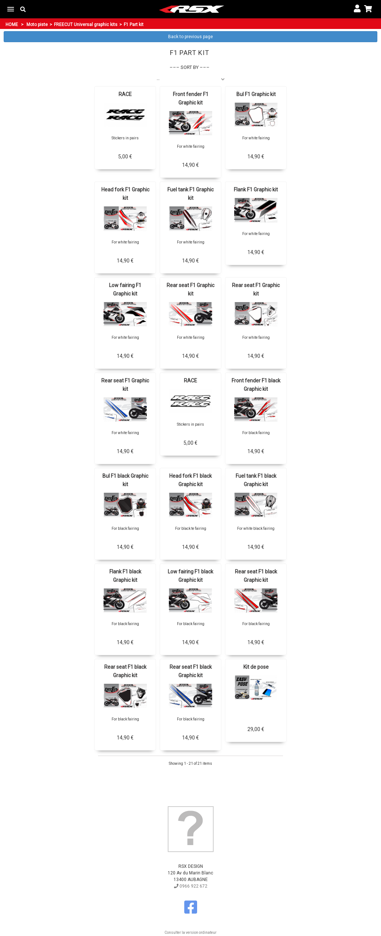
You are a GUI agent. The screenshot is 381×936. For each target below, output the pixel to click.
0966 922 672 (190, 886)
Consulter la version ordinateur (190, 933)
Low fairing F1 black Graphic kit (190, 576)
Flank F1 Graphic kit (256, 189)
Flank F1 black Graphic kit (125, 576)
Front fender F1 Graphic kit (190, 98)
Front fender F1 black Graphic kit (256, 385)
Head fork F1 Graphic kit (125, 194)
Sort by (190, 67)
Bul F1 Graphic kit (256, 94)
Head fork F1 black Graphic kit (190, 480)
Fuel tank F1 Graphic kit (190, 194)
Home (12, 24)
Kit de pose (256, 667)
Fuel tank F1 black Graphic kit (256, 480)
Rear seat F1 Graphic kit (190, 289)
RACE (125, 94)
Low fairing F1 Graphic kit (125, 289)
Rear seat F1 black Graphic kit (256, 576)
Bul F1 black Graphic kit (125, 480)
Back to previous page (190, 36)
